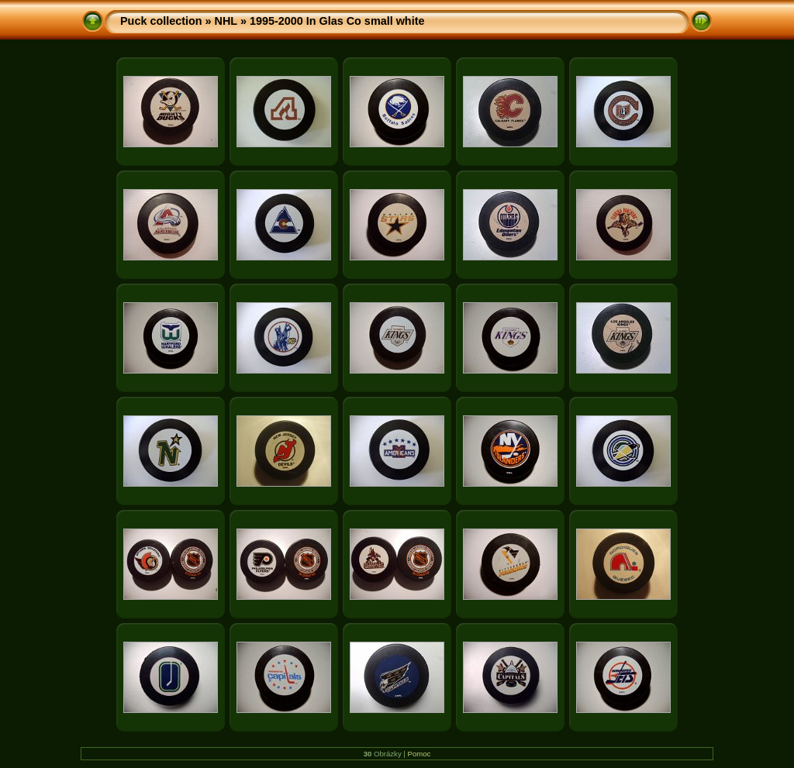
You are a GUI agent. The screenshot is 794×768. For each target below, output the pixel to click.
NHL (226, 21)
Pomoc (419, 753)
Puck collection (161, 21)
